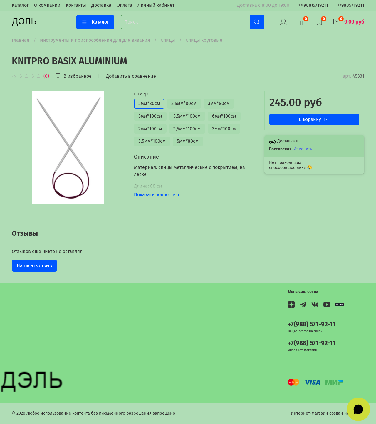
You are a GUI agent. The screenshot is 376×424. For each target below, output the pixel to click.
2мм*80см (149, 103)
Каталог (20, 5)
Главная (20, 40)
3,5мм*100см (152, 141)
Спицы (168, 40)
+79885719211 (350, 5)
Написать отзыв (34, 265)
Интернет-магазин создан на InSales (327, 413)
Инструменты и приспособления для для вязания (95, 40)
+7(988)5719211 (313, 5)
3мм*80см (219, 103)
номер (141, 94)
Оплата (124, 5)
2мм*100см (150, 129)
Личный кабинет (155, 5)
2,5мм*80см (184, 103)
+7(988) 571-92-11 (312, 324)
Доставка (101, 5)
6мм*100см (224, 116)
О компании (47, 5)
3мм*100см (224, 129)
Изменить (302, 149)
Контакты (76, 5)
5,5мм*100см (187, 116)
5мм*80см (188, 141)
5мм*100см (150, 116)
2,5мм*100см (187, 129)
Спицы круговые (204, 40)
